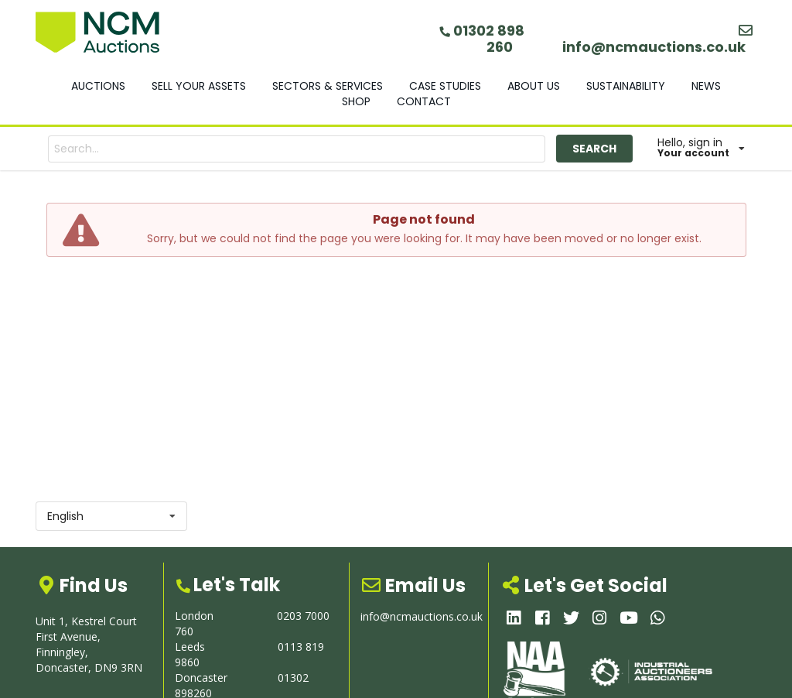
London (194, 615)
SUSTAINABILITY (625, 86)
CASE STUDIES (445, 86)
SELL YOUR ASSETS (199, 86)
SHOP (356, 101)
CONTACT (424, 101)
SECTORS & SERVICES (327, 86)
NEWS (706, 86)
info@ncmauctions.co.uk (658, 39)
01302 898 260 (481, 38)
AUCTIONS (98, 86)
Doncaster (201, 677)
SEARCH (594, 148)
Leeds (190, 646)
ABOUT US (533, 86)
